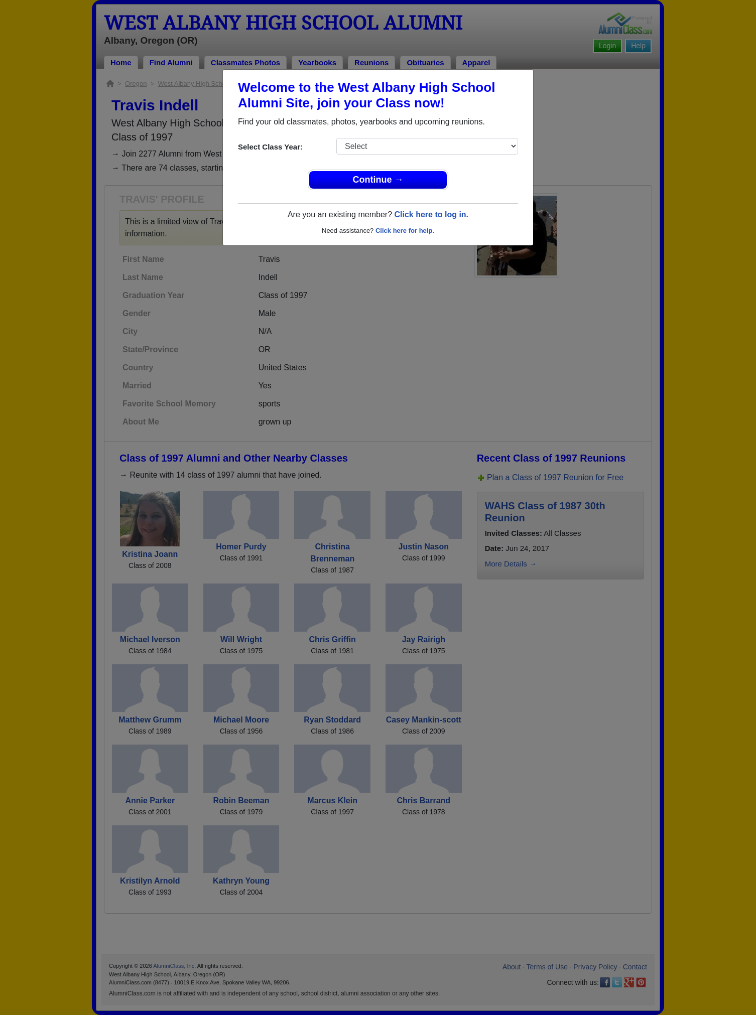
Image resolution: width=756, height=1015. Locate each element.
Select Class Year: (270, 146)
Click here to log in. (431, 214)
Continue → (378, 180)
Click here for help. (404, 230)
